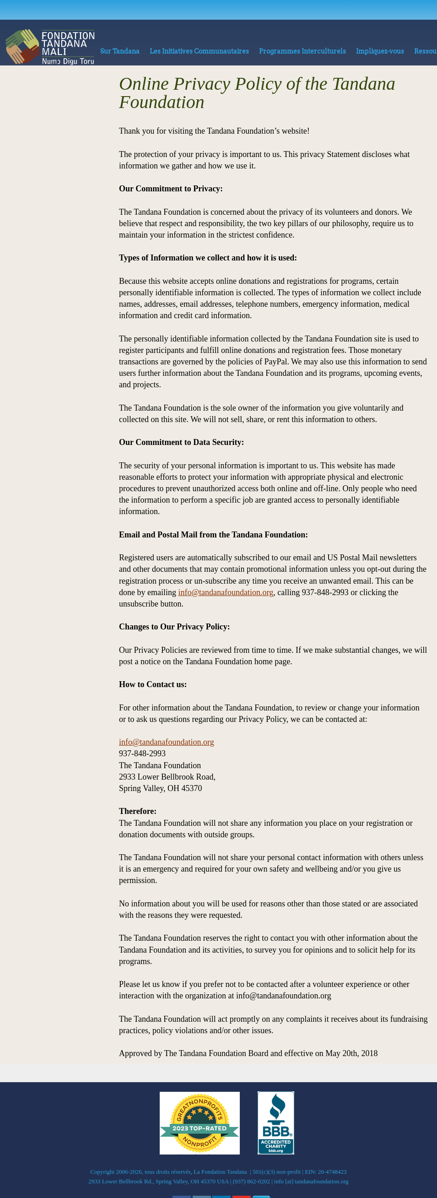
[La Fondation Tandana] (50, 47)
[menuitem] (120, 53)
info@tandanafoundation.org (225, 592)
